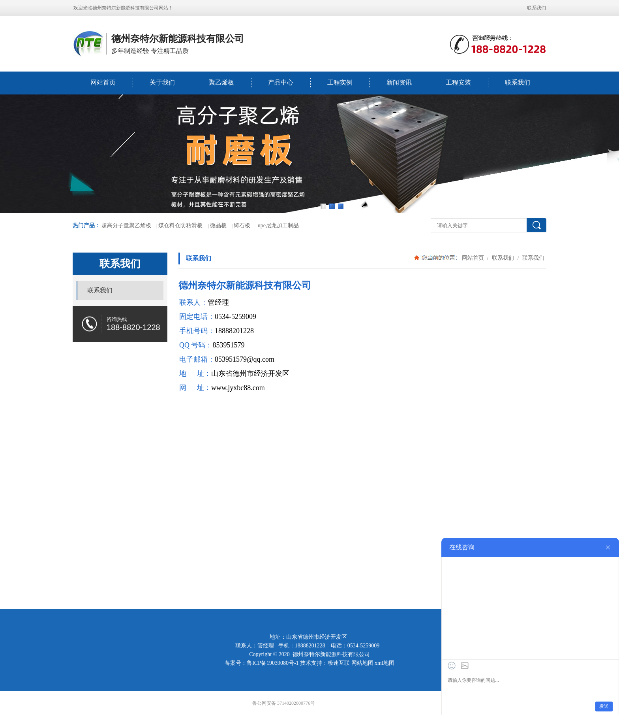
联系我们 (536, 8)
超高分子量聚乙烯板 (126, 225)
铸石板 (242, 225)
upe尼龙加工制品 (278, 225)
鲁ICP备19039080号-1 (272, 663)
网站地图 (362, 663)
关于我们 (162, 82)
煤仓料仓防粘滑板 (180, 225)
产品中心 (280, 82)
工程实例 (340, 82)
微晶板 (218, 225)
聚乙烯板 (221, 82)
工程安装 (458, 82)
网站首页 (103, 82)
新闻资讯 (399, 82)
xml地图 (384, 663)
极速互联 (339, 663)
